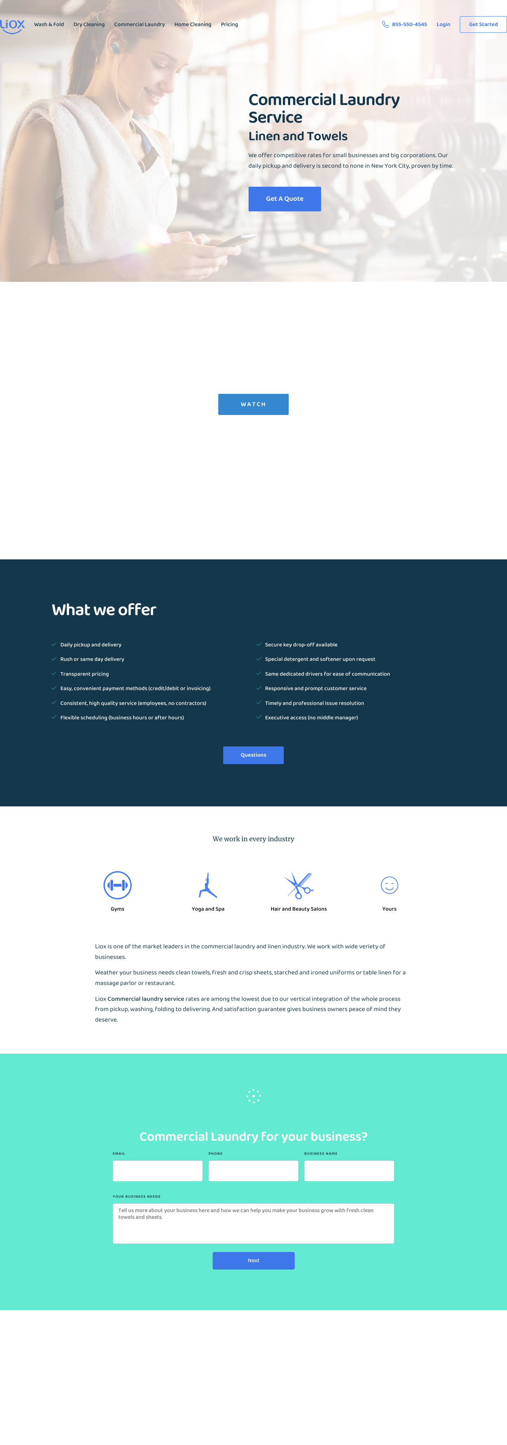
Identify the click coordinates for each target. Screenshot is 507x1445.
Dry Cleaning (89, 24)
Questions (253, 755)
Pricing (229, 24)
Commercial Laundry (139, 24)
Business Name (321, 1154)
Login (443, 24)
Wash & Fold (49, 24)
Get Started (483, 24)
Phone (215, 1154)
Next (253, 1260)
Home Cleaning (192, 24)
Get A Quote (285, 198)
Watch (254, 404)
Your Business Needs (137, 1197)
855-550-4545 (406, 24)
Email (119, 1154)
